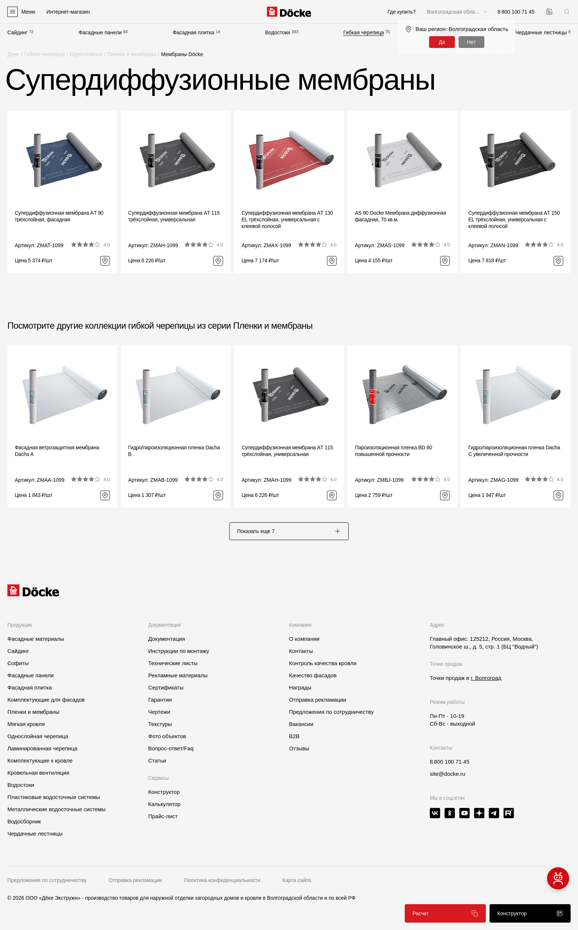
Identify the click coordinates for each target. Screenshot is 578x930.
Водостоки (277, 32)
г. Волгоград (486, 678)
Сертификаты (166, 687)
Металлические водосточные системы (56, 809)
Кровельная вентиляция (38, 773)
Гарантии (160, 699)
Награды (300, 687)
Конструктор (164, 792)
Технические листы (173, 663)
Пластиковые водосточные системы (53, 797)
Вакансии (301, 724)
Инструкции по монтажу (178, 651)
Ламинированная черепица (42, 748)
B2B (294, 736)
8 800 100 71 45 (449, 761)
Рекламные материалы (178, 675)
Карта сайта (296, 880)
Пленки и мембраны (132, 54)
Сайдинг (17, 32)
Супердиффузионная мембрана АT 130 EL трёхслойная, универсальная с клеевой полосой (287, 219)
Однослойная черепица (37, 736)
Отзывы (299, 748)
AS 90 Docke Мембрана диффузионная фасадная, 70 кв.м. (400, 216)
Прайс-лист (163, 816)
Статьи (157, 760)
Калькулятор (164, 804)
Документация (166, 639)
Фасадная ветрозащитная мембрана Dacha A (57, 451)
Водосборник (24, 821)
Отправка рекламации (317, 699)
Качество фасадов (313, 675)
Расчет (445, 913)
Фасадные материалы (35, 639)
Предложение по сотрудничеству (47, 880)
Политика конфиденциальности (222, 880)
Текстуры (160, 724)
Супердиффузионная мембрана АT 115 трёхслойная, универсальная (174, 216)
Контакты (301, 651)
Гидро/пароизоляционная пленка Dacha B (174, 451)
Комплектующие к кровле (40, 760)
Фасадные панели (100, 32)
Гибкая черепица (363, 32)
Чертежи (159, 712)
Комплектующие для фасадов (46, 699)
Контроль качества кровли (322, 663)
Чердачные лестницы (541, 32)
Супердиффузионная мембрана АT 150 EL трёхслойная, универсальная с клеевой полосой (514, 219)
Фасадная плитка (193, 32)
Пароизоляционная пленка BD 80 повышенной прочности (393, 451)
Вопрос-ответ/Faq (171, 748)
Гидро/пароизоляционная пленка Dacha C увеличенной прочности (514, 451)
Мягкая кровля (26, 724)
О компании (304, 639)
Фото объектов (167, 736)
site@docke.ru (447, 774)
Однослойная (86, 54)
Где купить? (401, 11)
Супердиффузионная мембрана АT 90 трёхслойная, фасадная (59, 216)
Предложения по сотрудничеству (331, 712)
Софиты (18, 663)
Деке (13, 54)
